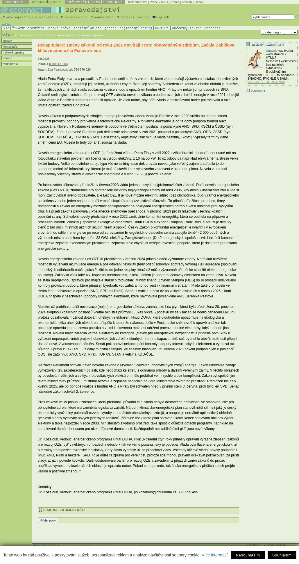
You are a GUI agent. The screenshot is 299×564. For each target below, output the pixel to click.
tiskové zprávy (13, 52)
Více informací (215, 555)
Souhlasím (282, 555)
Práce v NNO (159, 2)
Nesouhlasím (248, 555)
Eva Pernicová (57, 69)
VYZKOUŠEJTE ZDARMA (266, 82)
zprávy (7, 40)
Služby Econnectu (268, 45)
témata (7, 58)
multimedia (10, 64)
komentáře (9, 46)
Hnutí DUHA (58, 64)
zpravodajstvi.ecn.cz (32, 35)
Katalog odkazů (181, 2)
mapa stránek (277, 545)
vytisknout (255, 91)
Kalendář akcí (137, 2)
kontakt (254, 545)
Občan (198, 2)
